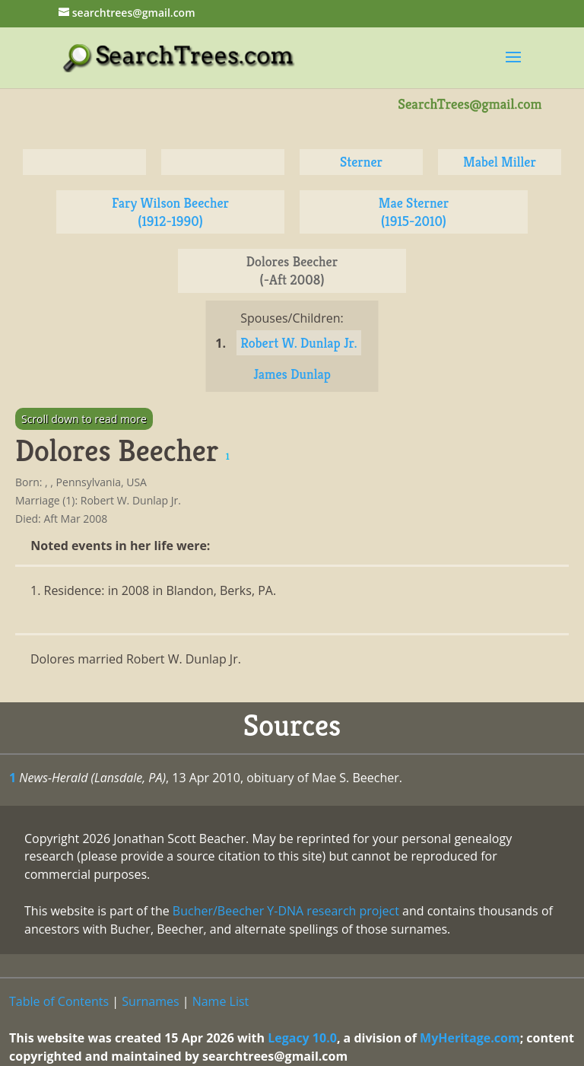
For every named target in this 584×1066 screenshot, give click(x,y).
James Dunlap (292, 374)
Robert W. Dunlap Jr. (298, 343)
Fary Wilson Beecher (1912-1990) (170, 212)
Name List (220, 1001)
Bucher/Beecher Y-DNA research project (286, 910)
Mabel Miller (499, 161)
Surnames (150, 1001)
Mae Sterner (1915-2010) (414, 212)
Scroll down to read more (84, 419)
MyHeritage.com (470, 1037)
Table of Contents (59, 1001)
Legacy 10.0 (302, 1037)
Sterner (361, 161)
